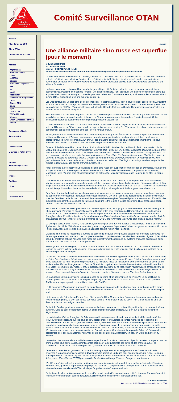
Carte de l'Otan (15, 147)
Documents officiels (18, 131)
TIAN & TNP (15, 111)
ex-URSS (14, 78)
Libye (12, 100)
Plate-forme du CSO (18, 44)
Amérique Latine (17, 73)
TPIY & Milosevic (17, 114)
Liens (11, 186)
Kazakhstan (15, 95)
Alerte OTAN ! (15, 49)
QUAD (12, 106)
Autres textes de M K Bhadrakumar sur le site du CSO (144, 383)
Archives (13, 181)
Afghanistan (15, 70)
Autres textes (15, 136)
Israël (12, 92)
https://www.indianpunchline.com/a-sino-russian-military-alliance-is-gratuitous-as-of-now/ (94, 71)
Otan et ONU (15, 103)
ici (156, 236)
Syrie (12, 109)
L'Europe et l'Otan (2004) (20, 152)
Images (12, 176)
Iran (11, 89)
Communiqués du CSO (19, 54)
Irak (11, 86)
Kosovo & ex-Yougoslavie (21, 98)
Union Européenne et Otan (22, 120)
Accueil (12, 39)
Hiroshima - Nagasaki (19, 84)
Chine (12, 75)
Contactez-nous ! (16, 197)
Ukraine (13, 117)
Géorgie (13, 81)
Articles (12, 65)
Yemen (13, 123)
